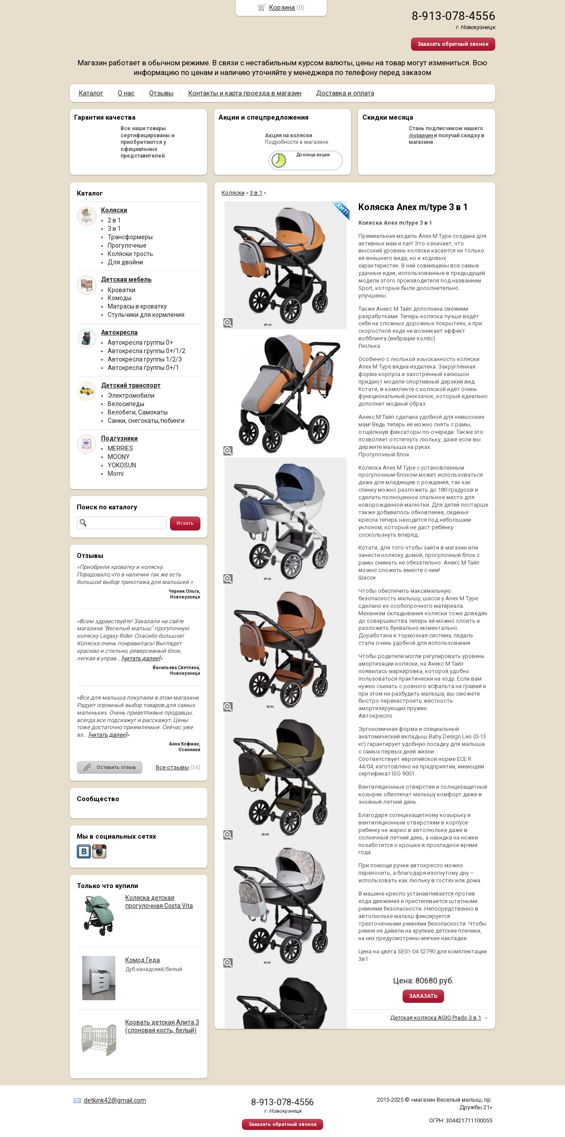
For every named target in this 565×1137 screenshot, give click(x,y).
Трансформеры (130, 237)
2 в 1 (114, 220)
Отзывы (161, 93)
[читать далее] (140, 658)
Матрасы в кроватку (137, 306)
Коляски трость (130, 253)
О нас (126, 93)
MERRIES (120, 448)
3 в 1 (114, 228)
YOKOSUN (122, 465)
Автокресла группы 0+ (140, 342)
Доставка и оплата (345, 93)
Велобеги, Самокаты (138, 412)
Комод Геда (142, 960)
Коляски (233, 192)
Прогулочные (127, 245)
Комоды (120, 297)
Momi (116, 473)
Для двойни (125, 262)
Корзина (282, 7)
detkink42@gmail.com (115, 1100)
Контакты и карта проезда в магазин (244, 93)
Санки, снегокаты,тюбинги (146, 420)
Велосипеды (126, 403)
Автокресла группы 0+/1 (143, 367)
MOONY (119, 456)
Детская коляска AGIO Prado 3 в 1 (435, 1017)
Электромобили (131, 395)
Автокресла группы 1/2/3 (145, 359)
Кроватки (122, 290)
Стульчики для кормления (146, 314)
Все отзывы (172, 767)
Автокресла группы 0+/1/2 (146, 350)
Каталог (91, 93)
